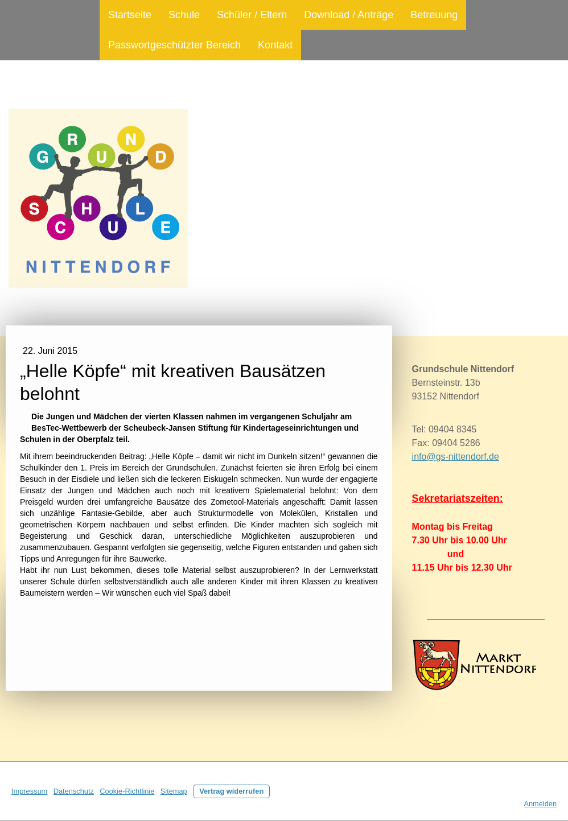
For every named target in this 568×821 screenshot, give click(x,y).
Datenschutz (73, 791)
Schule (184, 14)
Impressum (29, 791)
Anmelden (540, 803)
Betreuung (434, 14)
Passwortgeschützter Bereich (174, 45)
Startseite (129, 14)
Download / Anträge (348, 14)
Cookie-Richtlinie (127, 791)
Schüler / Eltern (252, 14)
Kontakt (275, 45)
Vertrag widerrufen (231, 791)
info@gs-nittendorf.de (455, 456)
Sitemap (173, 791)
